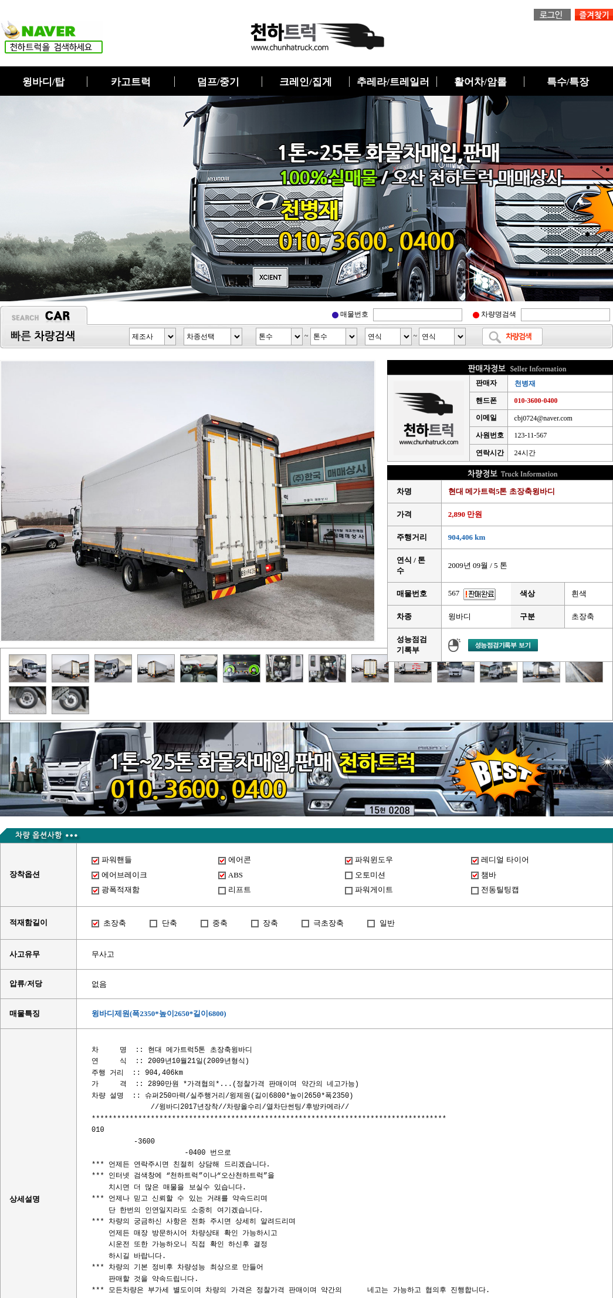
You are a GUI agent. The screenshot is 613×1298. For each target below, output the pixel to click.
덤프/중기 (218, 82)
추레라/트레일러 (393, 82)
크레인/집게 (305, 82)
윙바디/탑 (43, 82)
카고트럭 (131, 82)
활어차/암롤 (480, 82)
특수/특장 (568, 82)
